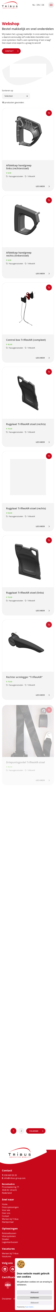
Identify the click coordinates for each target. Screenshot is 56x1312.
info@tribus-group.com (13, 1178)
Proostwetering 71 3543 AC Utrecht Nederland (10, 1190)
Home (4, 1204)
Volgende (33, 1131)
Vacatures (6, 1256)
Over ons (6, 1213)
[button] (51, 5)
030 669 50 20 (9, 1175)
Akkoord (35, 1292)
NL (33, 5)
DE (43, 5)
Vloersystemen (9, 1236)
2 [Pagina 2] (21, 1131)
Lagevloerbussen (10, 1242)
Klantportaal (7, 1222)
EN (38, 5)
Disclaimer (6, 1298)
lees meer (40, 186)
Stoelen (5, 1239)
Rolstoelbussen (9, 1233)
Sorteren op (7, 90)
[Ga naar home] (9, 4)
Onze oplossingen (10, 1207)
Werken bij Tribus (10, 1219)
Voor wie (6, 1210)
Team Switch (29, 1307)
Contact (9, 51)
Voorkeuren (34, 1298)
